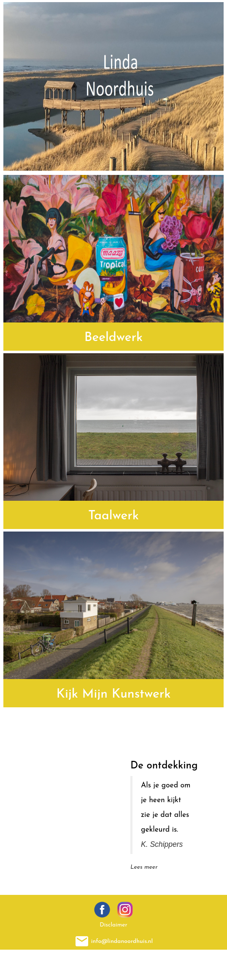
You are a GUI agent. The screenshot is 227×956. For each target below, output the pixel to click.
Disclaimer (113, 925)
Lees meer (143, 867)
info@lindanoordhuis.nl (122, 941)
